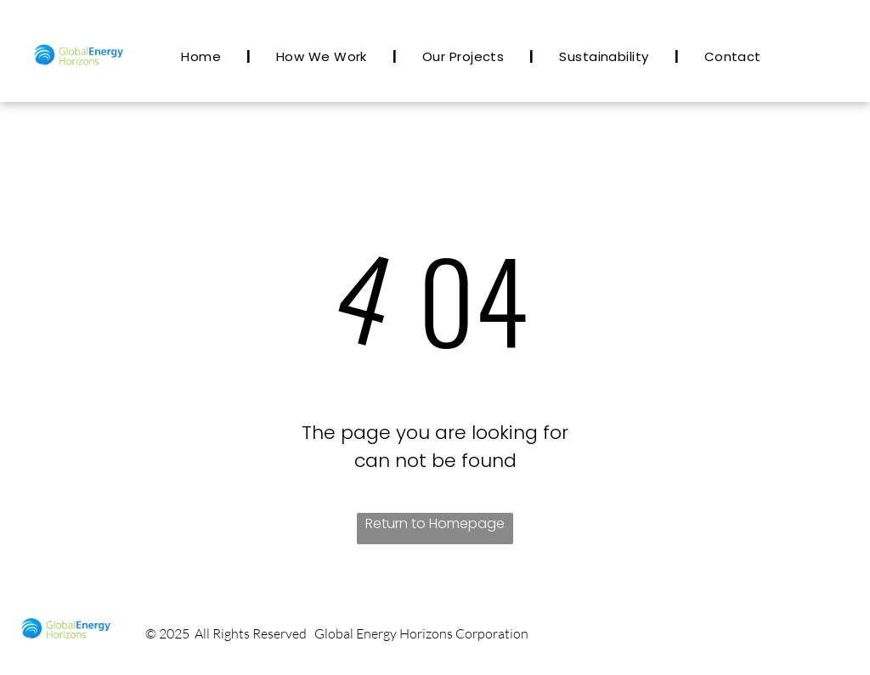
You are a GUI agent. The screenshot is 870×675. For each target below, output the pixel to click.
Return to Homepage (435, 523)
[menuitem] (203, 56)
